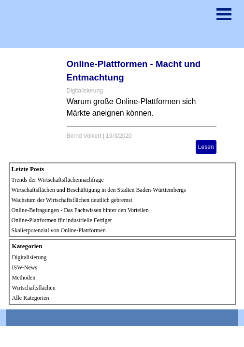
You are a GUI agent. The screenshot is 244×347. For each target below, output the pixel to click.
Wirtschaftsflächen (34, 287)
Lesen (206, 147)
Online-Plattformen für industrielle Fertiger (62, 220)
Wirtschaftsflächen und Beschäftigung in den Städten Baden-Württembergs (99, 190)
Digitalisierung (85, 90)
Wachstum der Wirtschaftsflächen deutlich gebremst (72, 200)
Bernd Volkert (84, 136)
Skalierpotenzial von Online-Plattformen (59, 230)
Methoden (24, 277)
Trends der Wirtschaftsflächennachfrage (58, 179)
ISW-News (25, 267)
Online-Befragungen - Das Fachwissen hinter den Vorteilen (80, 210)
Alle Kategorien (30, 297)
